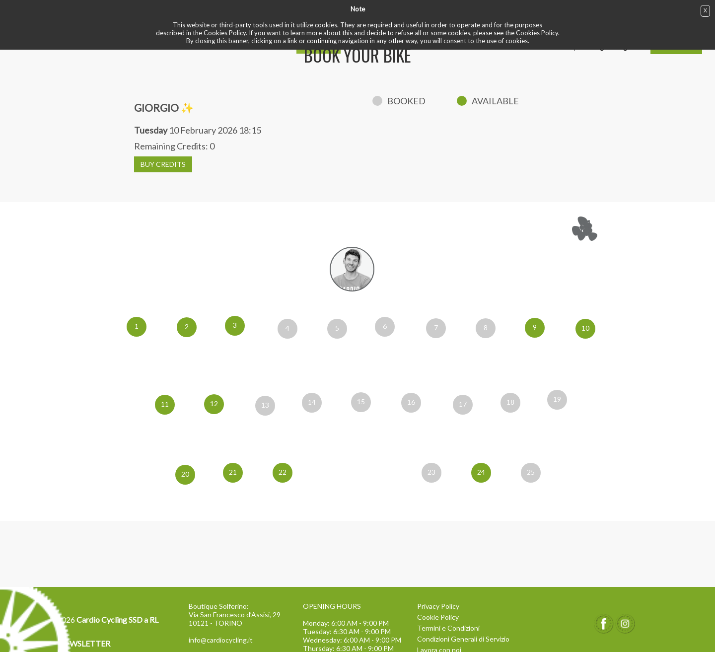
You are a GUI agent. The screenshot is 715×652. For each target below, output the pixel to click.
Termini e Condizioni (448, 628)
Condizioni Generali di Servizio (463, 639)
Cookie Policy (438, 617)
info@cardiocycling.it (221, 640)
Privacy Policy (438, 606)
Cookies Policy (225, 33)
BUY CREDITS (163, 164)
